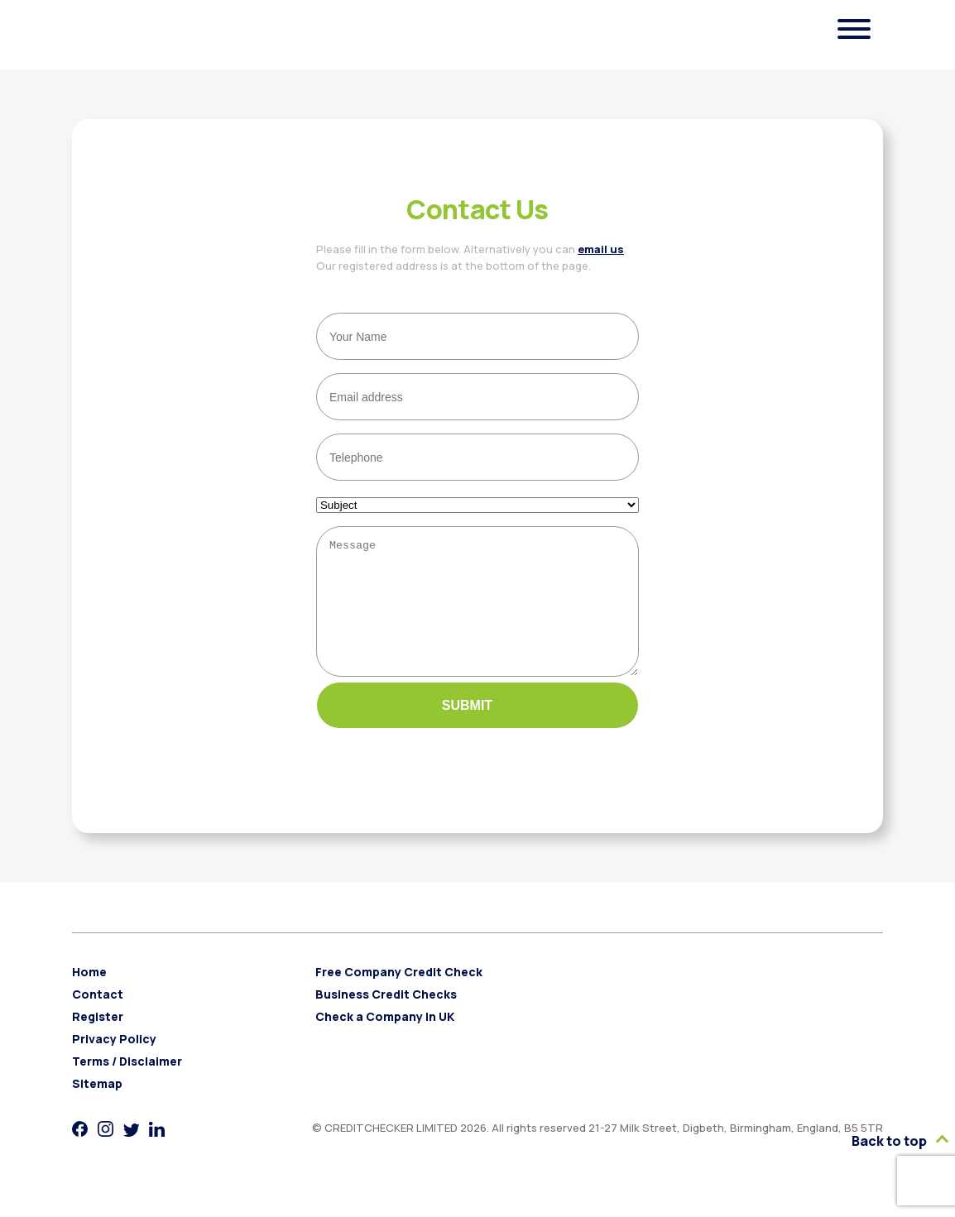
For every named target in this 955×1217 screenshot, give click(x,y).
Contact (97, 1019)
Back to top (899, 1141)
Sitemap (97, 1108)
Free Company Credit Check (398, 996)
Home (89, 996)
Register (97, 1041)
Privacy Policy (114, 1063)
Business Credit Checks (386, 1019)
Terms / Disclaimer (127, 1086)
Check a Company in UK (384, 1041)
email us (601, 249)
